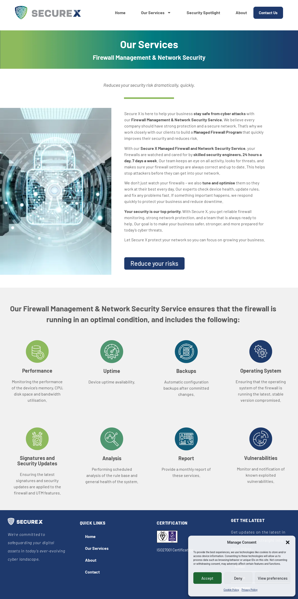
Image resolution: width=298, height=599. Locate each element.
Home (120, 12)
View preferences (272, 578)
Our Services (156, 12)
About (241, 12)
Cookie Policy (231, 589)
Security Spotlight (203, 12)
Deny (238, 578)
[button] (287, 542)
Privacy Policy (250, 589)
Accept (207, 578)
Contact (92, 571)
